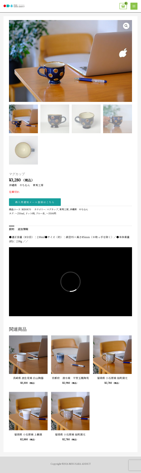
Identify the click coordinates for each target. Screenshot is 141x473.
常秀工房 (64, 209)
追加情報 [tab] (23, 229)
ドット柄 (30, 213)
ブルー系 (40, 213)
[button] (126, 26)
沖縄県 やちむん (79, 209)
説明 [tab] (11, 229)
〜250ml (19, 213)
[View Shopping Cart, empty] (123, 6)
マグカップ (52, 209)
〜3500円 (51, 213)
